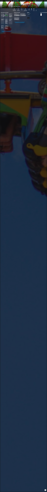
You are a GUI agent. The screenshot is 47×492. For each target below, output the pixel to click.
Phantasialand (13, 7)
